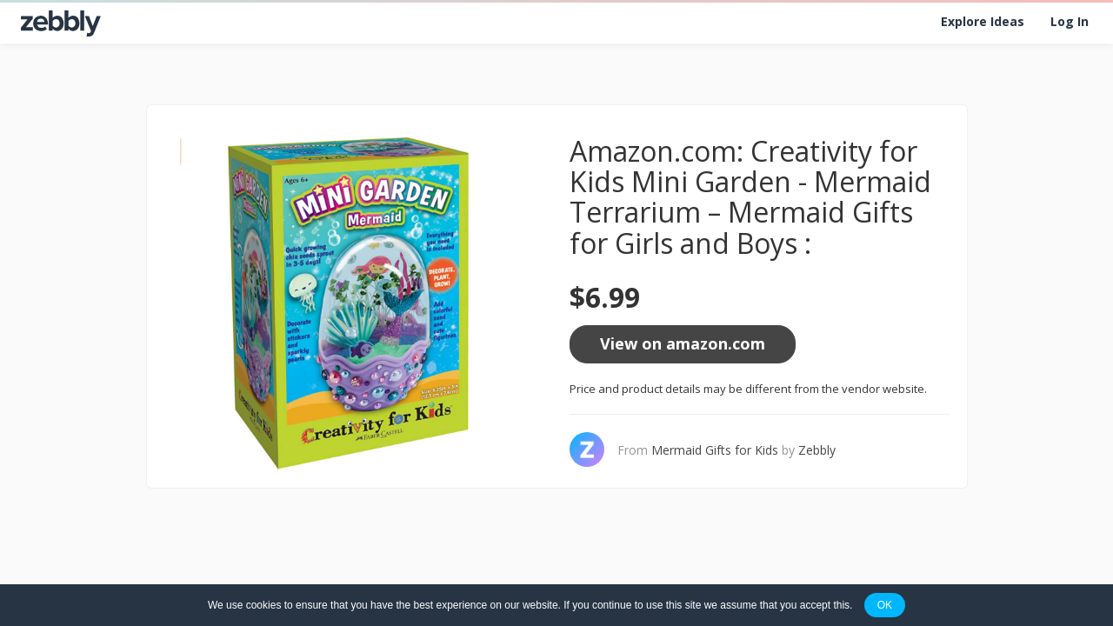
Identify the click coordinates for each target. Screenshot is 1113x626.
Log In (1069, 21)
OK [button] (884, 605)
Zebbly (817, 450)
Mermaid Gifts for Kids (714, 450)
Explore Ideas (982, 21)
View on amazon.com (682, 343)
